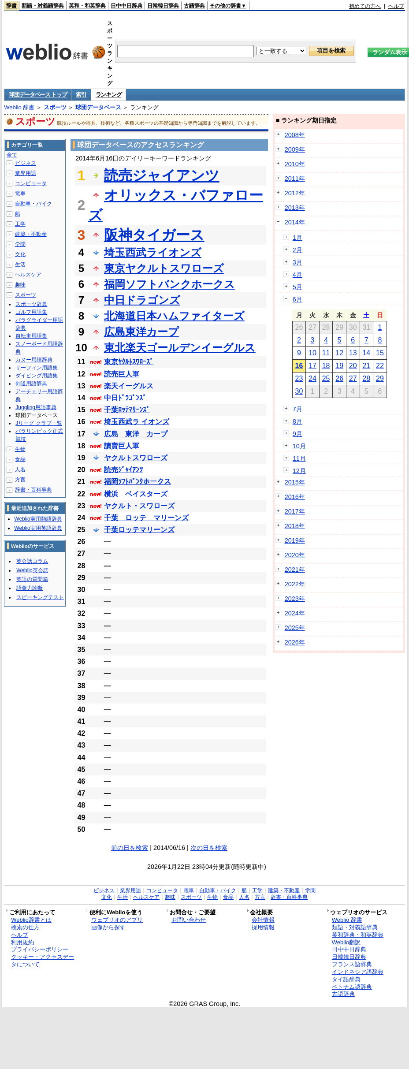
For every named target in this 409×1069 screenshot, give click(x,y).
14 (366, 353)
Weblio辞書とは (31, 919)
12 (339, 353)
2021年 (295, 569)
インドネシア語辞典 (357, 971)
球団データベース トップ (38, 94)
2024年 (295, 613)
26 (339, 378)
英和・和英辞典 (87, 5)
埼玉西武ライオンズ (152, 252)
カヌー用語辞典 (33, 360)
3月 (297, 262)
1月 (297, 237)
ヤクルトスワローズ (135, 458)
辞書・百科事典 (33, 490)
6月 (297, 299)
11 (326, 353)
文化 (20, 254)
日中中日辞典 (126, 5)
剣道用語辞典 (31, 383)
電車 (20, 193)
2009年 (295, 149)
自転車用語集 (31, 336)
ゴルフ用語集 (31, 312)
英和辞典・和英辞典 (357, 934)
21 (366, 365)
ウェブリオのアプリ (117, 919)
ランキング (109, 94)
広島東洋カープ (141, 332)
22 (380, 365)
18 (326, 365)
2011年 (295, 178)
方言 (20, 480)
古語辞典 (194, 5)
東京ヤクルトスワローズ (164, 268)
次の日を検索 (208, 847)
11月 (299, 458)
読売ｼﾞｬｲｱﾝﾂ (123, 469)
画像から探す (108, 927)
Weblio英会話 (32, 570)
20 (353, 365)
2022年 (295, 584)
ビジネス (25, 163)
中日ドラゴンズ (142, 300)
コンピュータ (31, 183)
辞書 (11, 5)
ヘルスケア (28, 275)
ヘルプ (396, 6)
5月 (297, 287)
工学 (20, 224)
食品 (20, 459)
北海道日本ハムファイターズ (174, 316)
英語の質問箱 (32, 579)
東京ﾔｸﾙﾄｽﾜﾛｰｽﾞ (128, 361)
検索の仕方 (25, 927)
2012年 (295, 193)
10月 (299, 446)
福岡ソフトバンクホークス (169, 284)
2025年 (295, 627)
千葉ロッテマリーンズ (139, 529)
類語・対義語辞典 (43, 5)
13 (353, 353)
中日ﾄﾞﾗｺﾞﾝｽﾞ (125, 398)
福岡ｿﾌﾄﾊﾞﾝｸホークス (137, 481)
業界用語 (25, 173)
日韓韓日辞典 (163, 5)
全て (12, 154)
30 (299, 391)
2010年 (295, 164)
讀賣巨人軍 (121, 446)
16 (299, 365)
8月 (297, 421)
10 (312, 353)
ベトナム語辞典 (352, 986)
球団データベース (98, 107)
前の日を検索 (129, 847)
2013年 (295, 207)
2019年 (295, 540)
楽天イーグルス (128, 386)
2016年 (295, 496)
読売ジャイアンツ (161, 175)
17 (312, 365)
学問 (20, 244)
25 (326, 378)
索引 (81, 94)
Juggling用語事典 (35, 407)
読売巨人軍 (121, 374)
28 (366, 378)
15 (380, 353)
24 (312, 378)
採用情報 (263, 927)
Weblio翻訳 (346, 942)
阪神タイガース (154, 235)
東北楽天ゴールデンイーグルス (180, 348)
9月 (297, 433)
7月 (297, 409)
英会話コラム (32, 561)
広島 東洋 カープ (135, 434)
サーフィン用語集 (36, 368)
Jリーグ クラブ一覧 (38, 423)
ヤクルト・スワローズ (139, 506)
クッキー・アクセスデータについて (42, 961)
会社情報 (263, 919)
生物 (20, 449)
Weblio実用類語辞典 (38, 519)
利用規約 (22, 942)
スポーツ (55, 107)
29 (380, 378)
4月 (297, 274)
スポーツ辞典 (31, 304)
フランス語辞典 (352, 964)
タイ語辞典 (346, 979)
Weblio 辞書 (19, 107)
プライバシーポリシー (39, 949)
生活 (20, 264)
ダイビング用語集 (36, 375)
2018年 (295, 525)
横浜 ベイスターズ (135, 494)
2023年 (295, 598)
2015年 (295, 482)
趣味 (20, 285)
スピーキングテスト (40, 597)
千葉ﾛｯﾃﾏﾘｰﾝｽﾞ (127, 409)
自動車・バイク (33, 204)
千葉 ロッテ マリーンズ (146, 517)
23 (299, 378)
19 (339, 365)
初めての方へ (365, 6)
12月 (299, 470)
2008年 (295, 134)
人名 (20, 469)
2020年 (295, 555)
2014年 (295, 222)
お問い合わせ (188, 919)
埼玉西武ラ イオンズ (136, 421)
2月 (297, 249)
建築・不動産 (31, 234)
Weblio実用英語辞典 (38, 528)
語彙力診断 (29, 588)
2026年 (295, 642)
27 (353, 378)
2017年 (295, 511)
